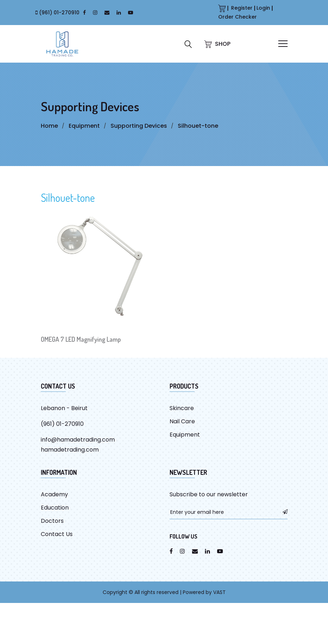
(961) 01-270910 (59, 12)
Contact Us (57, 534)
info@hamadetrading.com (78, 439)
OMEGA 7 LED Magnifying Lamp (81, 339)
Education (55, 507)
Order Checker (237, 16)
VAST (219, 592)
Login (263, 7)
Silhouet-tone (198, 126)
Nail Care (182, 421)
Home (49, 126)
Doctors (52, 521)
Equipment (84, 126)
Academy (54, 494)
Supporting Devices (139, 126)
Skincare (182, 408)
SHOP (217, 44)
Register (242, 7)
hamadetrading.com (70, 450)
